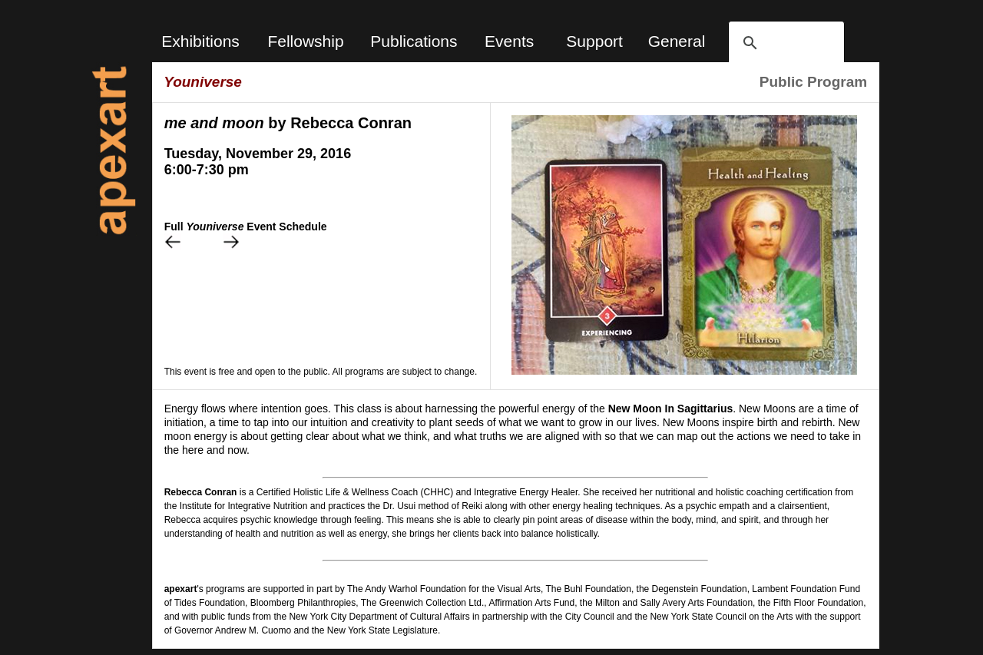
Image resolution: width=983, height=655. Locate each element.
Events (509, 41)
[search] (784, 43)
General (677, 41)
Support (594, 41)
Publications (413, 41)
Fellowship (305, 41)
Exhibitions (200, 41)
